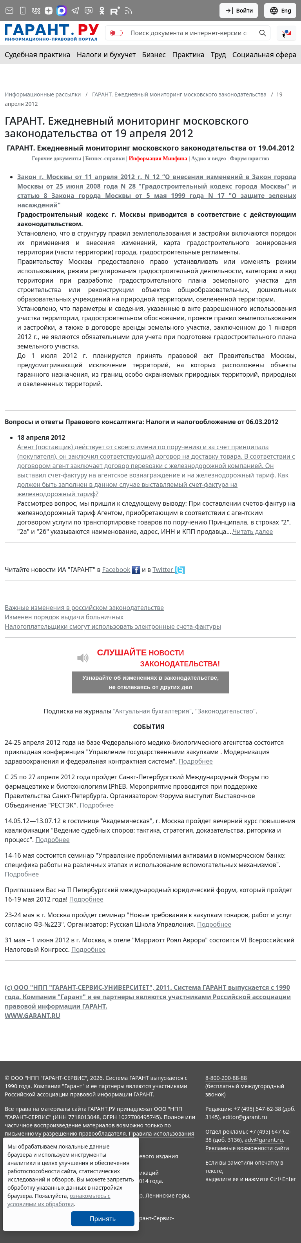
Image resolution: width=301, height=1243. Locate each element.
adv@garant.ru (264, 1139)
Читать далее (252, 531)
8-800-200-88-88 (226, 1078)
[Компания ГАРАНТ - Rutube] (115, 10)
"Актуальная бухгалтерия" (152, 711)
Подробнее (196, 761)
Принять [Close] (103, 1218)
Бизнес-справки (105, 158)
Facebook (116, 569)
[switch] (116, 33)
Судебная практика (38, 54)
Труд (218, 54)
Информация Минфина (158, 158)
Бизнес (154, 54)
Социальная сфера (264, 54)
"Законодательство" (225, 711)
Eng (280, 10)
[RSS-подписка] (128, 10)
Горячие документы (56, 158)
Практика (188, 54)
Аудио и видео (208, 158)
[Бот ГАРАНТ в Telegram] (88, 10)
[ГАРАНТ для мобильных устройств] (22, 10)
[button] (286, 32)
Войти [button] (239, 10)
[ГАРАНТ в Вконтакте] (36, 10)
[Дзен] (49, 11)
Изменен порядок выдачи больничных (64, 617)
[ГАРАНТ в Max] (61, 10)
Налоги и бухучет (106, 54)
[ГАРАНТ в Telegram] (75, 10)
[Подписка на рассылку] (9, 10)
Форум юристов (249, 158)
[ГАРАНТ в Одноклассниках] (102, 10)
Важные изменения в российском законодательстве (84, 607)
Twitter (163, 569)
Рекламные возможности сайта (247, 1148)
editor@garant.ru (245, 1117)
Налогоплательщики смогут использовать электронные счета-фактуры (113, 626)
